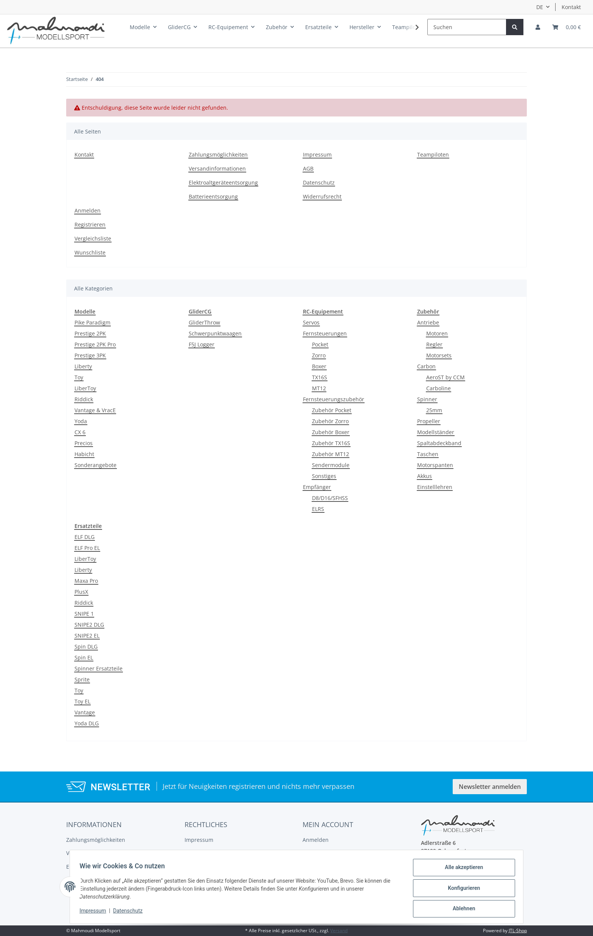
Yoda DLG (87, 723)
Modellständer (435, 432)
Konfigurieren (461, 889)
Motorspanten (435, 465)
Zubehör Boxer (330, 432)
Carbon (426, 366)
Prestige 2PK (90, 333)
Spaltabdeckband (439, 443)
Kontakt (571, 7)
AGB (308, 168)
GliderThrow (204, 322)
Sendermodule (330, 465)
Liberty (83, 366)
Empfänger (317, 487)
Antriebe (428, 322)
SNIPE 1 (84, 613)
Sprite (82, 679)
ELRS (318, 508)
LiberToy (85, 388)
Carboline (438, 388)
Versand (339, 930)
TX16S (319, 377)
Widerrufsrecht (322, 196)
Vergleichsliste (93, 238)
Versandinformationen (217, 168)
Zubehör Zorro (330, 421)
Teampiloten (433, 154)
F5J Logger (201, 344)
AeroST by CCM (445, 377)
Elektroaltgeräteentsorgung (223, 182)
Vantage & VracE (95, 410)
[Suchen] (466, 27)
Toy (79, 377)
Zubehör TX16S (331, 443)
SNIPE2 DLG (89, 624)
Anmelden (88, 210)
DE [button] (539, 7)
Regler (434, 344)
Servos (311, 322)
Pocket (320, 344)
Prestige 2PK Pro (95, 344)
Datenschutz (319, 182)
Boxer (319, 366)
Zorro (319, 355)
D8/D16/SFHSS (330, 497)
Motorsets (439, 355)
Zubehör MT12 (330, 454)
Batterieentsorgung (213, 196)
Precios (84, 443)
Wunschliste (90, 252)
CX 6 (80, 432)
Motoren (437, 333)
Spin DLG (86, 646)
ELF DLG (85, 536)
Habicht (84, 454)
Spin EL (84, 657)
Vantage (85, 712)
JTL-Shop (518, 930)
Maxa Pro (86, 580)
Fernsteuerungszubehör (333, 399)
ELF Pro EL (87, 547)
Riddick (84, 399)
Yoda (81, 421)
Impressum (317, 154)
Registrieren (90, 224)
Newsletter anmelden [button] (490, 786)
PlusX (81, 591)
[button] (537, 27)
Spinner (427, 399)
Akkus (424, 476)
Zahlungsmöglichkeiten (218, 154)
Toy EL (82, 701)
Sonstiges (324, 476)
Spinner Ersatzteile (99, 668)
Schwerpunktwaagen (215, 333)
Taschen (427, 454)
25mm (434, 410)
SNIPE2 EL (87, 635)
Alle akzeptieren (461, 870)
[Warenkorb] (566, 27)
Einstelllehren (434, 487)
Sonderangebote (95, 465)
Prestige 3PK (90, 355)
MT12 (319, 388)
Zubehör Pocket (331, 410)
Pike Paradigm (92, 322)
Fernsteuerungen (325, 333)
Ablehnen (461, 909)
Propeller (428, 421)
